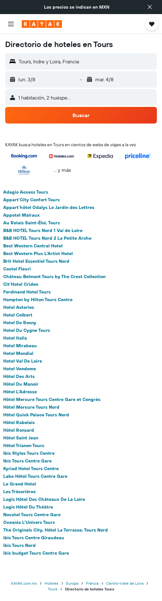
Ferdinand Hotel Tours (27, 292)
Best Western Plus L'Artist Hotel (38, 253)
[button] (149, 7)
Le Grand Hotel (19, 484)
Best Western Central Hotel (33, 246)
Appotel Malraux (21, 215)
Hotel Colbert (17, 315)
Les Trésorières (19, 491)
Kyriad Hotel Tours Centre (31, 468)
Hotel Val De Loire (22, 361)
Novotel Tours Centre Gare (32, 514)
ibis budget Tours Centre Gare (36, 553)
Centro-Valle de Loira (124, 583)
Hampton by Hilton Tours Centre (37, 299)
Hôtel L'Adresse (20, 392)
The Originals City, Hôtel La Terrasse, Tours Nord (55, 530)
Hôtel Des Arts (19, 376)
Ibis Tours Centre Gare (27, 461)
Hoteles (51, 583)
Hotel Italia (15, 338)
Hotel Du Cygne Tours (26, 330)
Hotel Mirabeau (20, 346)
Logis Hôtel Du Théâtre (28, 507)
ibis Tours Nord (19, 545)
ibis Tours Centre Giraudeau (33, 538)
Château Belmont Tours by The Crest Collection (54, 276)
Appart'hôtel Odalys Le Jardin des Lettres (48, 207)
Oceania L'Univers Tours (29, 522)
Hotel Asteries (18, 307)
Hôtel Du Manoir (20, 384)
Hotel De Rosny (19, 322)
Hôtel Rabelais (19, 422)
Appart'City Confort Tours (31, 200)
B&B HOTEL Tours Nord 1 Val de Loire (42, 230)
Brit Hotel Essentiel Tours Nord (36, 261)
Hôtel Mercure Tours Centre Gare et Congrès (51, 399)
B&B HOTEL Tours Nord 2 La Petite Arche (47, 238)
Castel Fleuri (17, 269)
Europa (72, 583)
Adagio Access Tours (25, 192)
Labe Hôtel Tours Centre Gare (35, 476)
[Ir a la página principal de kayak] (42, 24)
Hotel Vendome (19, 369)
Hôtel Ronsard (18, 430)
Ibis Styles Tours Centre (29, 453)
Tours (52, 589)
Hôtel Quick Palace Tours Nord (36, 415)
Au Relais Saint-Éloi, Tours (31, 223)
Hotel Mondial (18, 353)
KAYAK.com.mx (24, 583)
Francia (92, 583)
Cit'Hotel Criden (20, 284)
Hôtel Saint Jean (20, 438)
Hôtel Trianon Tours (23, 445)
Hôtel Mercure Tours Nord (31, 407)
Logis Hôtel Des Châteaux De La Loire (44, 499)
